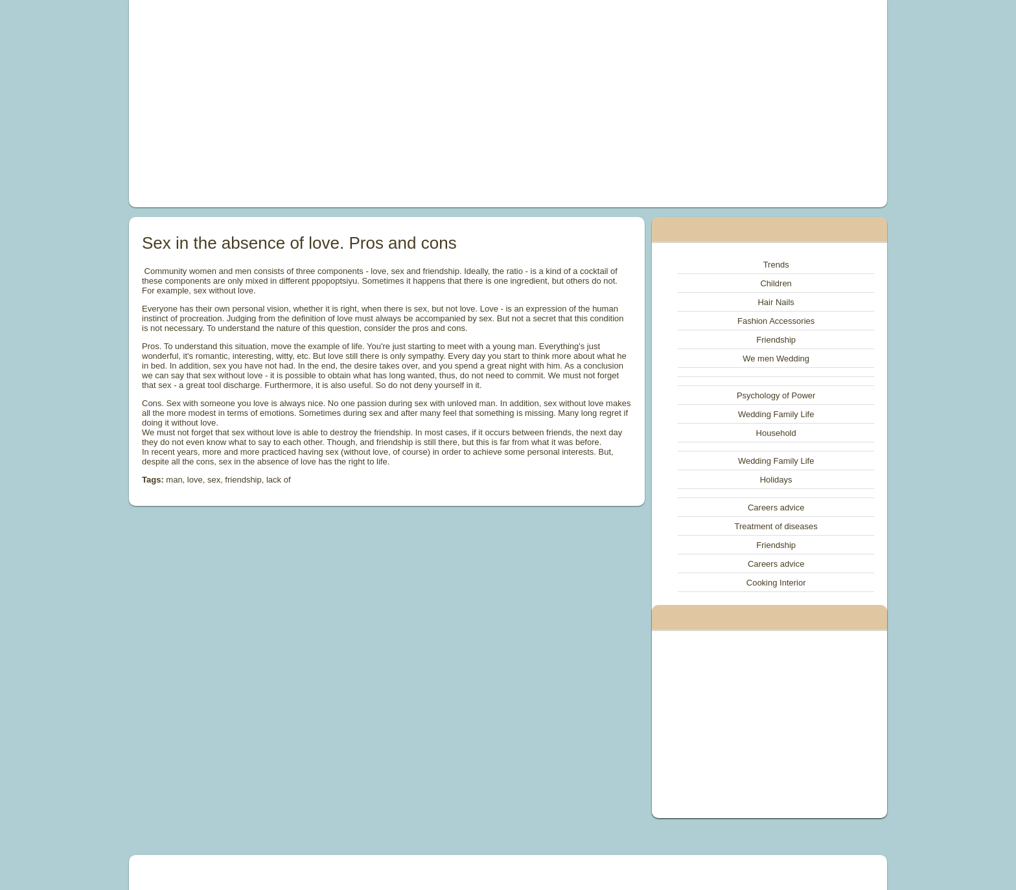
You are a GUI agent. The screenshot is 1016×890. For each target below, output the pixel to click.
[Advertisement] (361, 103)
